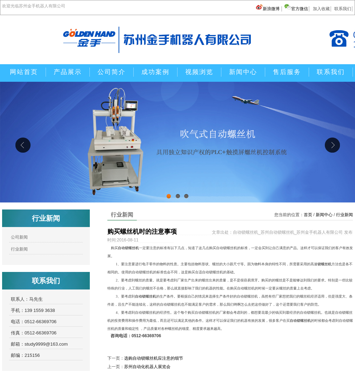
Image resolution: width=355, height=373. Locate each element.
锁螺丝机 (324, 264)
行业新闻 (19, 249)
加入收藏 (321, 8)
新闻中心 (324, 214)
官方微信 (296, 8)
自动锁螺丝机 (128, 248)
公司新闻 (19, 237)
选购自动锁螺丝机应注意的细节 (153, 358)
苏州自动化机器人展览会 (147, 366)
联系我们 (342, 8)
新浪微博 (268, 8)
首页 (308, 214)
